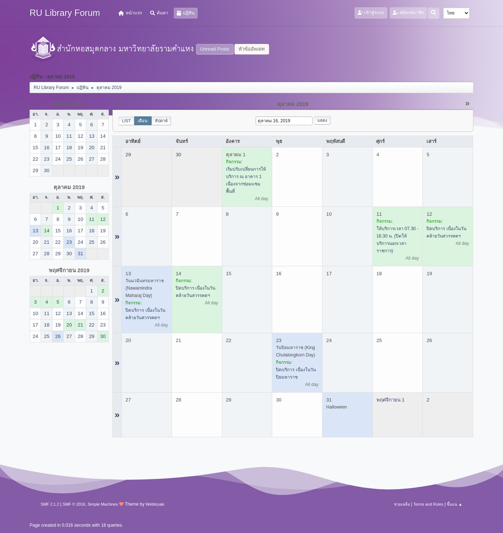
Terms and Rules (428, 504)
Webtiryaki (155, 504)
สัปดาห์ (161, 121)
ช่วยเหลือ (402, 504)
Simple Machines (103, 504)
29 (128, 154)
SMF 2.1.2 (50, 504)
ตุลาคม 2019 (69, 187)
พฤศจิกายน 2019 (69, 270)
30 (178, 154)
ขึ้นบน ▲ (454, 504)
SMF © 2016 (74, 504)
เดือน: (143, 121)
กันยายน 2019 (69, 104)
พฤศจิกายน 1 (391, 400)
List (126, 121)
